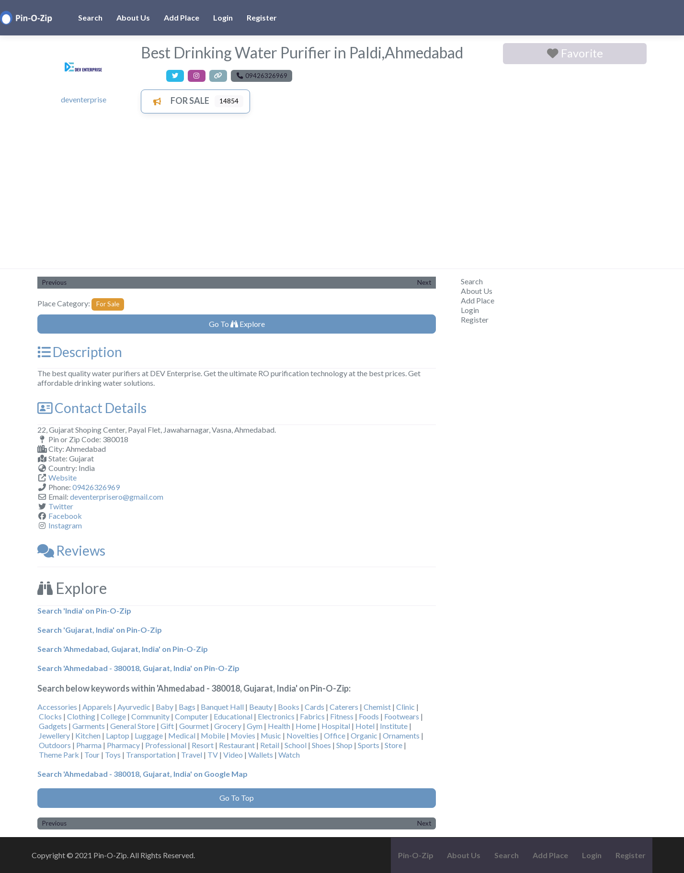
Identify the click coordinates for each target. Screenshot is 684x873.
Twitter (60, 506)
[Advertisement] (342, 197)
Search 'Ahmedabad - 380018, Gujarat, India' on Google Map (142, 773)
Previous (54, 282)
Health (279, 725)
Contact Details (92, 408)
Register (262, 17)
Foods (369, 716)
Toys (113, 754)
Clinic (405, 706)
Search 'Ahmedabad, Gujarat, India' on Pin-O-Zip (122, 648)
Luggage (149, 735)
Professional (165, 745)
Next (424, 282)
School (296, 745)
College (113, 716)
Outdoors (55, 745)
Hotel (365, 725)
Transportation (151, 754)
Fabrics (312, 716)
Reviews (71, 550)
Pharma (89, 745)
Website (62, 477)
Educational (233, 716)
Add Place (181, 17)
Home (306, 725)
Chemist (377, 706)
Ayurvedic (133, 706)
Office (334, 735)
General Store (132, 725)
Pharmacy (123, 745)
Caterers (344, 706)
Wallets (260, 754)
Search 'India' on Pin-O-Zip (84, 610)
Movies (242, 735)
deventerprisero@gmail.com (116, 496)
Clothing (81, 716)
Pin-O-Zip (415, 855)
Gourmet (194, 725)
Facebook (65, 515)
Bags (187, 706)
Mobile (213, 735)
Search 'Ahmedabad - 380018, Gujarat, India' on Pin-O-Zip (138, 667)
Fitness (341, 716)
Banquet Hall (222, 706)
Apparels (97, 706)
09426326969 (96, 487)
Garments (88, 725)
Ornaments (401, 735)
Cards (314, 706)
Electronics (276, 716)
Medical (181, 735)
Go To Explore (237, 323)
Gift (167, 725)
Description (79, 352)
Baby (164, 706)
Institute (394, 725)
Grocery (227, 725)
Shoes (321, 745)
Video (233, 754)
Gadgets (53, 725)
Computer (191, 716)
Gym (254, 725)
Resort (203, 745)
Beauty (261, 706)
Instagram (65, 525)
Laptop (117, 735)
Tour (92, 754)
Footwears (401, 716)
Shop (344, 745)
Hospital (335, 725)
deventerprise (83, 99)
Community (150, 716)
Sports (368, 745)
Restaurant (237, 745)
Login (223, 17)
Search (90, 17)
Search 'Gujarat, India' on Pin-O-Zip (99, 629)
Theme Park (59, 754)
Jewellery (54, 735)
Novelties (302, 735)
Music (271, 735)
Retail (269, 745)
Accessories (57, 706)
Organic (364, 735)
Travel (191, 754)
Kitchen (88, 735)
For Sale (178, 100)
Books (288, 706)
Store (393, 745)
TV (212, 754)
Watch (289, 754)
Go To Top (236, 797)
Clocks (50, 716)
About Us (133, 17)
